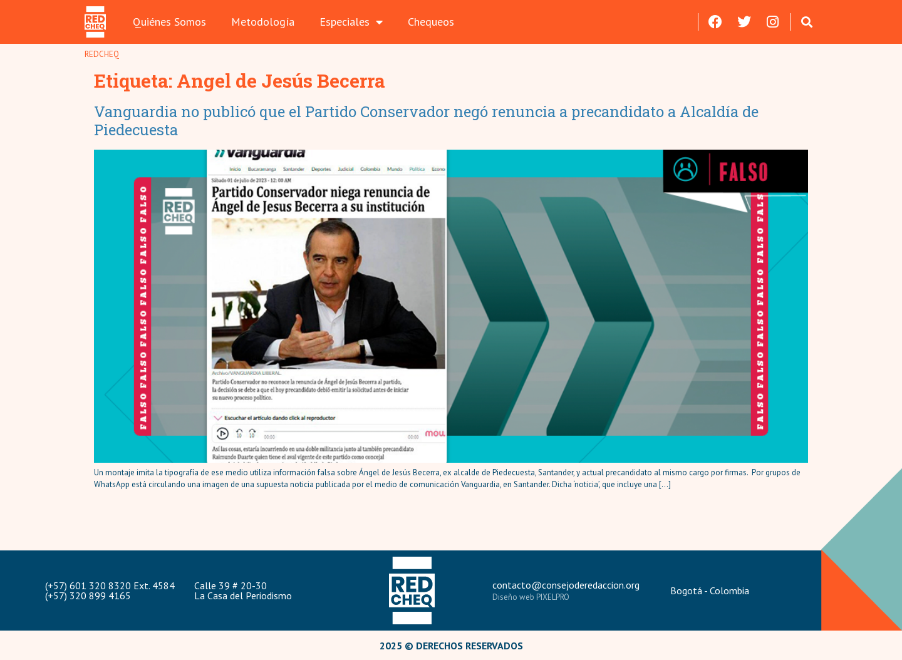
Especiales (351, 22)
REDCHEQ (102, 54)
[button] (807, 21)
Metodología (262, 21)
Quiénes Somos (169, 21)
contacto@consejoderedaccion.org (566, 585)
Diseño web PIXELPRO (530, 597)
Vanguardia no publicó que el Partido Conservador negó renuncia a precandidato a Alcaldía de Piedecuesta (426, 120)
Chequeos (431, 21)
